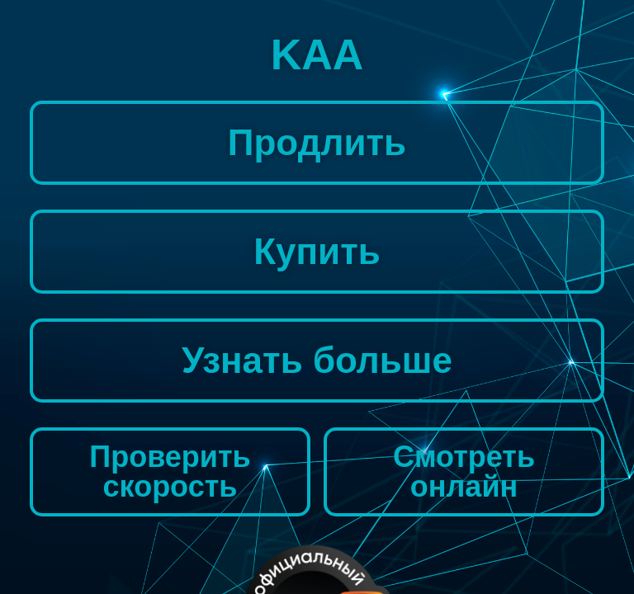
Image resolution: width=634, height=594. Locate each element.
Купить (317, 251)
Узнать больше (317, 360)
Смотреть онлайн (464, 471)
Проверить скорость (169, 471)
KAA (317, 54)
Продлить (317, 142)
